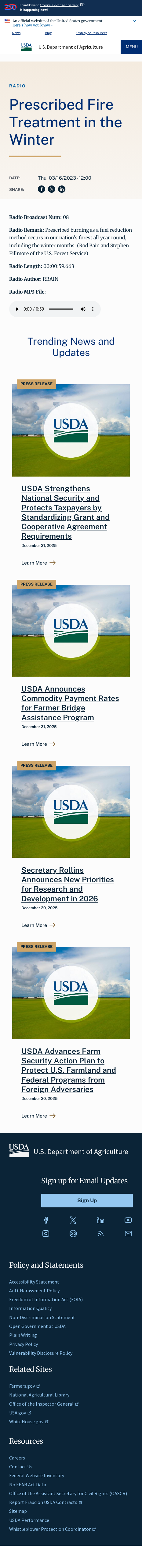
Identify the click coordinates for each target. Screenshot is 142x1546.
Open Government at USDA (37, 1326)
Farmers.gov (24, 1386)
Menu (132, 46)
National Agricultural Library (39, 1395)
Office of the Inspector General (44, 1404)
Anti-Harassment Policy (34, 1290)
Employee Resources (91, 32)
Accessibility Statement (34, 1282)
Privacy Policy (23, 1344)
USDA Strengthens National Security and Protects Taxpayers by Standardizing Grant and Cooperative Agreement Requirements (65, 512)
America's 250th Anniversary (62, 5)
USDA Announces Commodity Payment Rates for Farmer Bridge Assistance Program (70, 703)
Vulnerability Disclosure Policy (40, 1353)
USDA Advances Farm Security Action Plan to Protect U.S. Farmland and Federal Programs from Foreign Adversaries (68, 1070)
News (16, 32)
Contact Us (20, 1466)
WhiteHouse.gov (29, 1421)
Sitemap (18, 1511)
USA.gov (20, 1413)
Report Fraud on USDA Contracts (46, 1502)
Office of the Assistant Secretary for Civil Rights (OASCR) (68, 1493)
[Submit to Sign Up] (87, 1200)
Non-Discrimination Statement (42, 1317)
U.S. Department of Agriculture (70, 47)
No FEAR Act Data (27, 1484)
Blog (48, 32)
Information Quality (30, 1308)
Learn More (34, 563)
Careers (17, 1458)
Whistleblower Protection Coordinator (52, 1529)
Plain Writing (23, 1335)
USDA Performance (29, 1520)
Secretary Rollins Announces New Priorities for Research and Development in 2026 (67, 884)
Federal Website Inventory (36, 1475)
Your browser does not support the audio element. (55, 309)
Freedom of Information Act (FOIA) (46, 1299)
